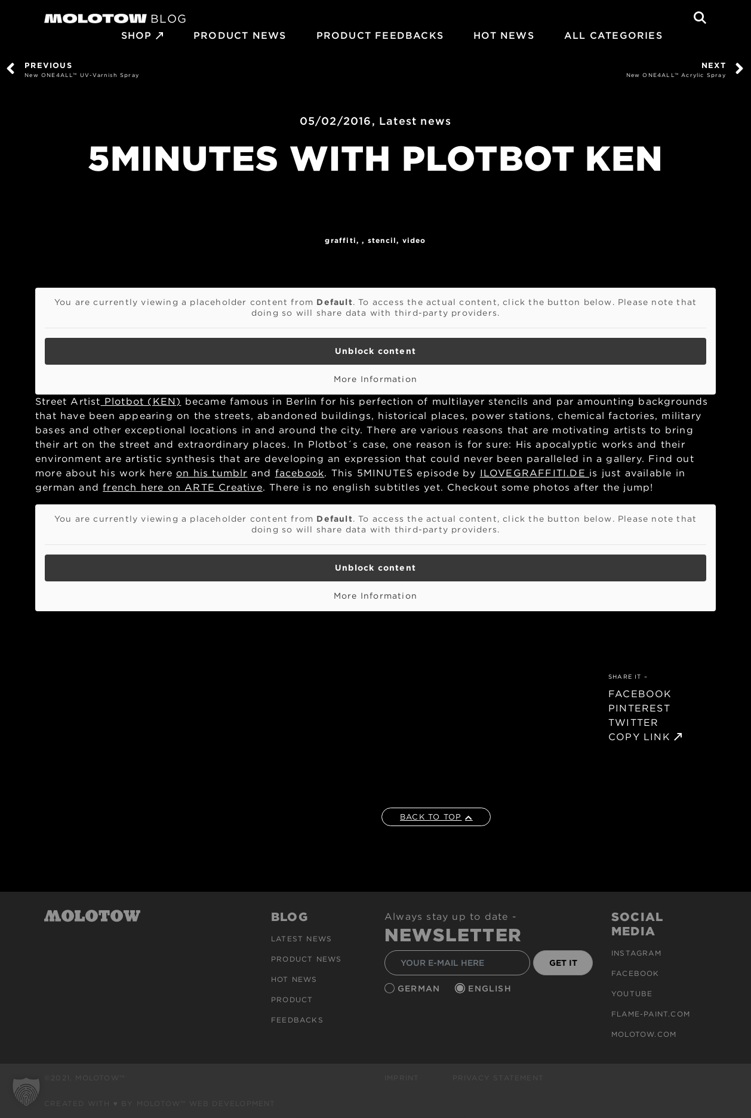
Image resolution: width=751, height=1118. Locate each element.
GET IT (563, 963)
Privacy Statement (498, 1077)
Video (414, 240)
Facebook (635, 973)
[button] (26, 1091)
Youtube (631, 993)
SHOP (136, 35)
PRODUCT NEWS (239, 35)
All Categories (613, 35)
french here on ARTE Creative (183, 487)
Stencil (382, 240)
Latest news (415, 121)
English (491, 988)
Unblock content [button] (375, 351)
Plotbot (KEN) (141, 401)
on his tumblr (212, 473)
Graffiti (340, 240)
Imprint (401, 1077)
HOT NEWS (503, 35)
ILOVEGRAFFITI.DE (534, 473)
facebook (300, 473)
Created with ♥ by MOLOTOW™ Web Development (160, 1103)
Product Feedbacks (380, 35)
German (420, 988)
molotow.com (643, 1034)
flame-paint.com (650, 1013)
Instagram (636, 952)
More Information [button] (375, 379)
